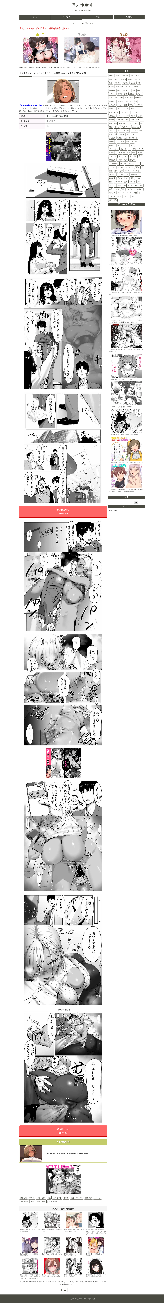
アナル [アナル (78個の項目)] (131, 105)
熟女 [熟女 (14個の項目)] (125, 160)
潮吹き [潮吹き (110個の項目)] (139, 94)
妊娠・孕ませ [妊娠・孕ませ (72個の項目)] (113, 112)
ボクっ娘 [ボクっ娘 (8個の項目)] (120, 174)
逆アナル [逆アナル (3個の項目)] (112, 193)
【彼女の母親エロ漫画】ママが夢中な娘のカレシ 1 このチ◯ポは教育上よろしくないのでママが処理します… (30, 1277)
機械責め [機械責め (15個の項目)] (112, 160)
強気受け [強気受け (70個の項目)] (112, 116)
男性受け (88, 1198)
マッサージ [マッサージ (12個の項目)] (129, 167)
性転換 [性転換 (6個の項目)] (126, 178)
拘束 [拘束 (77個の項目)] (118, 109)
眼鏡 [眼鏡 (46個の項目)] (127, 119)
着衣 (32, 1202)
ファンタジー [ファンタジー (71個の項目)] (124, 112)
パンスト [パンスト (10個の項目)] (128, 171)
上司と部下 (57, 1198)
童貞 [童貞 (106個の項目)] (110, 98)
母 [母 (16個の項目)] (130, 156)
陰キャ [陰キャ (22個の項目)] (111, 152)
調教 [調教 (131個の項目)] (138, 90)
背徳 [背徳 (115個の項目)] (125, 94)
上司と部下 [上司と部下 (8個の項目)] (134, 174)
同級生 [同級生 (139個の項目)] (136, 87)
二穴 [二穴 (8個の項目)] (127, 174)
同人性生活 (82, 5)
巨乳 (44, 1202)
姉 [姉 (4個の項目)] (125, 185)
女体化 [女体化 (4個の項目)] (119, 185)
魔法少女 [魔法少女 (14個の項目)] (132, 160)
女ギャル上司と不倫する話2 (57, 116)
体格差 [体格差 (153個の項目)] (111, 87)
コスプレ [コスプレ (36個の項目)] (112, 130)
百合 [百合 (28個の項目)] (122, 141)
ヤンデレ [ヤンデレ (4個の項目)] (112, 185)
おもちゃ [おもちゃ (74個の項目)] (126, 109)
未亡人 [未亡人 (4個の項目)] (130, 185)
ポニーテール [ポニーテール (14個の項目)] (113, 163)
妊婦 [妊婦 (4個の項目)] (136, 185)
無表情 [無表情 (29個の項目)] (111, 141)
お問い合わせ (113, 510)
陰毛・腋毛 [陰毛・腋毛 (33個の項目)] (138, 130)
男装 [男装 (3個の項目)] (122, 189)
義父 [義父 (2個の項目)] (135, 193)
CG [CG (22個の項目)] (130, 149)
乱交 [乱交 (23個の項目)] (132, 145)
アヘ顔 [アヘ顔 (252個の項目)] (130, 79)
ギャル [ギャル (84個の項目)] (119, 105)
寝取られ (23, 1198)
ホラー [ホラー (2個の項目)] (141, 193)
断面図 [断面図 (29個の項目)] (119, 138)
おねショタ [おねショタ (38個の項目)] (136, 127)
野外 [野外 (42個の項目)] (141, 123)
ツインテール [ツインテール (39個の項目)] (125, 127)
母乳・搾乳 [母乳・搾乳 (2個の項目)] (113, 200)
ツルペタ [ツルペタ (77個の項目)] (112, 109)
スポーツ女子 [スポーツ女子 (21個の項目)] (120, 152)
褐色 (49, 1198)
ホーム (35, 17)
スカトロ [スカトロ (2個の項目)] (126, 196)
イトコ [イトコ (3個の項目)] (117, 189)
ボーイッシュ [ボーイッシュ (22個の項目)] (113, 149)
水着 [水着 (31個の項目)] (116, 134)
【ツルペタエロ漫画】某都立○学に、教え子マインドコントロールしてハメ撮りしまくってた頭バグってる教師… (96, 1232)
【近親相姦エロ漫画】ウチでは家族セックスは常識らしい (74, 1231)
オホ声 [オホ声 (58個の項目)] (126, 116)
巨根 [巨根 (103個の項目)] (121, 98)
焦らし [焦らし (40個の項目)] (117, 127)
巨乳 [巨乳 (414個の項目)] (117, 76)
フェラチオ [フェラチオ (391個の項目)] (125, 76)
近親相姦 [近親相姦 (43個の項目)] (122, 123)
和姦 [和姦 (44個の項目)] (132, 119)
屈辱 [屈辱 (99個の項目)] (126, 98)
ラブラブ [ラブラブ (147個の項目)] (128, 87)
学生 (97, 17)
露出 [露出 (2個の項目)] (132, 196)
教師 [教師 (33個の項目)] (110, 134)
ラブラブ (66, 17)
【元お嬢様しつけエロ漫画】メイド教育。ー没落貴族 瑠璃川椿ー (96, 1276)
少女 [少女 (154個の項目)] (138, 83)
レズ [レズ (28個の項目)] (117, 141)
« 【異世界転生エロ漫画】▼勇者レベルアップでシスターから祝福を (42, 1282)
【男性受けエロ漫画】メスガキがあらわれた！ (121, 379)
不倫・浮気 (41, 1198)
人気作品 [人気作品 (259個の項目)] (123, 79)
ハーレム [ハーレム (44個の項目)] (139, 119)
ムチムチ (97, 1198)
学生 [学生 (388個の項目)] (132, 76)
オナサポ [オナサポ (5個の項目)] (132, 182)
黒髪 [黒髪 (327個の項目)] (110, 79)
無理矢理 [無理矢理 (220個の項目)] (137, 79)
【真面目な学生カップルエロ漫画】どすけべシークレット (74, 1255)
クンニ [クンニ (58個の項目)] (133, 116)
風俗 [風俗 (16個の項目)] (135, 156)
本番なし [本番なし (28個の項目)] (112, 145)
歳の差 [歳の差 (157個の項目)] (133, 83)
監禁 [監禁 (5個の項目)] (125, 182)
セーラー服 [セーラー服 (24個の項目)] (125, 145)
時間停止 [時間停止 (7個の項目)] (112, 178)
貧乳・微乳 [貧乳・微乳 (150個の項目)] (119, 87)
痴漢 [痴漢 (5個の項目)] (110, 182)
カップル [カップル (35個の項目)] (126, 130)
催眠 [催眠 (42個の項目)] (136, 123)
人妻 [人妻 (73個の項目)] (132, 109)
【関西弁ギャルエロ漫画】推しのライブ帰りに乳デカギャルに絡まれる (52, 1276)
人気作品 (129, 17)
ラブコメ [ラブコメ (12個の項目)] (120, 167)
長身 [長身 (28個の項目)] (127, 141)
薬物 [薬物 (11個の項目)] (110, 171)
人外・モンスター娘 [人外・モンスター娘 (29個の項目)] (130, 138)
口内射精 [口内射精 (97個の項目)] (138, 98)
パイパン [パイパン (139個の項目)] (112, 90)
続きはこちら (63, 512)
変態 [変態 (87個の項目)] (135, 101)
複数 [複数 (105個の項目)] (116, 98)
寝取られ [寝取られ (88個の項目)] (128, 101)
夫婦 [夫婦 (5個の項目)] (138, 182)
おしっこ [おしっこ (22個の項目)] (123, 149)
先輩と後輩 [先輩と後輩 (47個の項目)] (119, 119)
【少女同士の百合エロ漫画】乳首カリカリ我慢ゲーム (123, 322)
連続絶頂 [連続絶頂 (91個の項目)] (120, 101)
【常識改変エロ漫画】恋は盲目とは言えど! (120, 407)
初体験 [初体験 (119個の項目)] (119, 94)
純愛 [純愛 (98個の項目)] (131, 98)
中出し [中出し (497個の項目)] (111, 76)
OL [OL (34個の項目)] (132, 130)
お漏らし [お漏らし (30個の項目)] (134, 134)
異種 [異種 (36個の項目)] (118, 130)
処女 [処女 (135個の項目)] (133, 90)
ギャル (31, 1198)
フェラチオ (24, 1202)
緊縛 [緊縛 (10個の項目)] (121, 171)
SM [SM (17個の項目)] (120, 156)
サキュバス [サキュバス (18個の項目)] (113, 156)
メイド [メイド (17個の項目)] (125, 156)
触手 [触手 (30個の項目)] (127, 134)
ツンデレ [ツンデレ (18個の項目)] (140, 152)
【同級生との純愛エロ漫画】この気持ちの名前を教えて (30, 1231)
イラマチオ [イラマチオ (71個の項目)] (135, 112)
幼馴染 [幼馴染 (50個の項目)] (111, 119)
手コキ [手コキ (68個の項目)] (119, 116)
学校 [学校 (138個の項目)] (118, 90)
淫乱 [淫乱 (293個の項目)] (116, 79)
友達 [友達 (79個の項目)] (125, 105)
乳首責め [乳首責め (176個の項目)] (126, 83)
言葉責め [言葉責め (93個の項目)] (112, 101)
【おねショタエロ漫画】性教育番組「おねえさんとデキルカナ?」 (126, 462)
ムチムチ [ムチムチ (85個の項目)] (112, 105)
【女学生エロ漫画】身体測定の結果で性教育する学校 (123, 235)
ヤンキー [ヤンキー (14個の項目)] (123, 163)
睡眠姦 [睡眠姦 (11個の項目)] (137, 167)
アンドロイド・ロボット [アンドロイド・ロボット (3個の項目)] (134, 189)
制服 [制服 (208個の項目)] (110, 83)
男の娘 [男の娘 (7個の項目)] (119, 178)
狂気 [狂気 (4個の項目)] (141, 185)
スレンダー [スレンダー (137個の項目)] (126, 90)
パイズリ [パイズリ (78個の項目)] (139, 105)
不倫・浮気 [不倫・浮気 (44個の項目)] (113, 123)
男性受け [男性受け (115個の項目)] (132, 94)
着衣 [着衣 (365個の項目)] (137, 76)
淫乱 (38, 1202)
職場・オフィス (77, 1198)
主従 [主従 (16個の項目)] (140, 156)
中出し (66, 1198)
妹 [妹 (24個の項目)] (118, 145)
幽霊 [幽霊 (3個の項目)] (110, 189)
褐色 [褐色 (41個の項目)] (110, 127)
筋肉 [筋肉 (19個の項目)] (133, 152)
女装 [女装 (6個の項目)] (132, 178)
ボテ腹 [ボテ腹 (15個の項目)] (119, 160)
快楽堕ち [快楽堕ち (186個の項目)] (117, 83)
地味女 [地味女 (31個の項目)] (122, 134)
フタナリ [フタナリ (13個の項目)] (131, 163)
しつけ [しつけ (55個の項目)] (139, 116)
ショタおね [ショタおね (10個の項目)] (136, 171)
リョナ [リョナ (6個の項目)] (138, 178)
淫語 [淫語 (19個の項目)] (128, 152)
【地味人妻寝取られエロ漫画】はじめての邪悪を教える (30, 1255)
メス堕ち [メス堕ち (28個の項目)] (134, 141)
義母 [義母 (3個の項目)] (118, 193)
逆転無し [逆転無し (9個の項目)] (112, 174)
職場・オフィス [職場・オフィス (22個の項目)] (138, 149)
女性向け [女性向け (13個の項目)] (112, 167)
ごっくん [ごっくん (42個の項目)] (130, 123)
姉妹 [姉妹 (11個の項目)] (116, 171)
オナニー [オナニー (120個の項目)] (112, 94)
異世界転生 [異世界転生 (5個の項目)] (118, 182)
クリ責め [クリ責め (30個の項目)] (112, 138)
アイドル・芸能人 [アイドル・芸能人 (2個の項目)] (115, 196)
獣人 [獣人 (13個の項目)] (138, 163)
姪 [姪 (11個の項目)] (142, 167)
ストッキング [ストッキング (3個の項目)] (127, 193)
